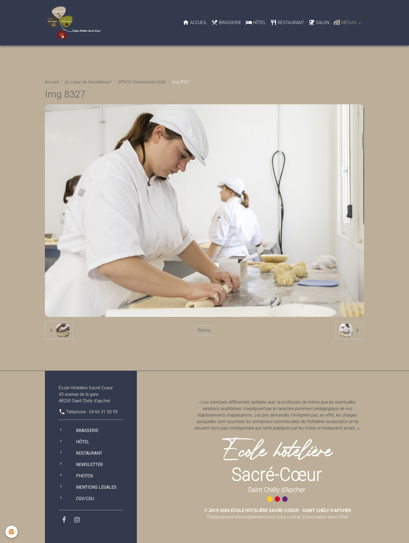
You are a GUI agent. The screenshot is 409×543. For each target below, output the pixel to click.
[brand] (75, 22)
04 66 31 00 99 (103, 411)
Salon (318, 22)
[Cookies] (11, 532)
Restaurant (287, 22)
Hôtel (256, 22)
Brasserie (226, 22)
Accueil (195, 22)
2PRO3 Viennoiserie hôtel (142, 82)
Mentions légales (96, 487)
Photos (84, 475)
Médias (346, 22)
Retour (204, 330)
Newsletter (89, 464)
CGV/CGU (85, 498)
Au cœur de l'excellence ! (88, 82)
